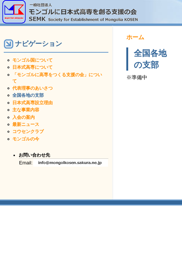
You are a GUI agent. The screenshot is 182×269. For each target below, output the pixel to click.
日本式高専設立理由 (32, 102)
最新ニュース (25, 124)
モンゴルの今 (25, 139)
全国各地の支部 (28, 95)
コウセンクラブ (28, 131)
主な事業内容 (25, 109)
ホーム (135, 37)
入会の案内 (23, 117)
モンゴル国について (32, 60)
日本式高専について (32, 67)
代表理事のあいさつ (32, 88)
